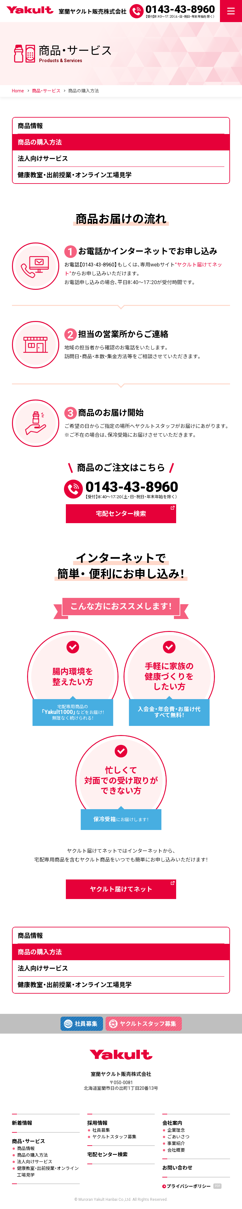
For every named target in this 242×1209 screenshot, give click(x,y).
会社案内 (172, 1123)
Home (18, 90)
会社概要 (176, 1150)
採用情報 (97, 1123)
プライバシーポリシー (194, 1186)
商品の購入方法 (40, 142)
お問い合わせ (177, 1168)
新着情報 (22, 1123)
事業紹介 (176, 1143)
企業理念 (176, 1130)
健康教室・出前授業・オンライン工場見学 (75, 175)
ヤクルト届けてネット (121, 889)
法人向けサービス (43, 158)
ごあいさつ (178, 1136)
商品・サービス (46, 90)
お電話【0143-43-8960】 (90, 265)
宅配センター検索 (121, 513)
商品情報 (30, 126)
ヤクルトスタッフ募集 (148, 1023)
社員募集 (86, 1023)
